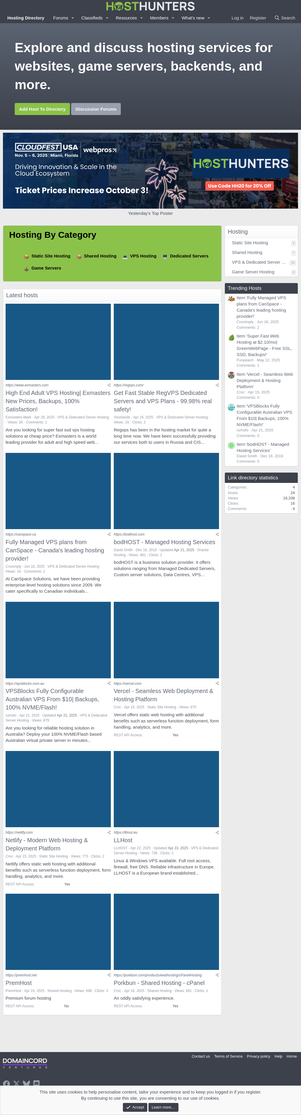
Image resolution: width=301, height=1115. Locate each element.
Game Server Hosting (253, 271)
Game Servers (46, 267)
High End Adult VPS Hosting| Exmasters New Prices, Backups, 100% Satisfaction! (58, 401)
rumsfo (11, 716)
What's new (193, 17)
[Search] (284, 17)
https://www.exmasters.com (27, 385)
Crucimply (13, 567)
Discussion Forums (96, 109)
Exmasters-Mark (18, 418)
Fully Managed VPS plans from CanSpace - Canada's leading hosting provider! (55, 550)
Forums (60, 17)
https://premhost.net (21, 976)
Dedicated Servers (189, 255)
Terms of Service (228, 1056)
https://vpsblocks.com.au (25, 684)
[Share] (109, 385)
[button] (73, 17)
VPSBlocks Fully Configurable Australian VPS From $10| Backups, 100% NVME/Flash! (52, 700)
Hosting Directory (25, 17)
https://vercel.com (127, 684)
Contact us (201, 1056)
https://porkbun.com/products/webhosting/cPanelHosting (158, 976)
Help (278, 1056)
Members (159, 17)
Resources (126, 17)
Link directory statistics (253, 478)
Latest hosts (22, 295)
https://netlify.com (19, 833)
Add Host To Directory (42, 109)
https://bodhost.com (129, 535)
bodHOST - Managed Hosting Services (164, 542)
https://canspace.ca (21, 535)
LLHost (123, 841)
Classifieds (92, 17)
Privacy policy (258, 1056)
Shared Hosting (100, 255)
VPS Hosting (143, 255)
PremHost (19, 984)
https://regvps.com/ (128, 385)
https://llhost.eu (126, 833)
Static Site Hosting (51, 255)
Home (292, 1056)
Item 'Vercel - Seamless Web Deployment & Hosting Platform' (265, 380)
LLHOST (121, 849)
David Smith (123, 550)
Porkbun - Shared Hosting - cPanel (159, 984)
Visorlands (122, 418)
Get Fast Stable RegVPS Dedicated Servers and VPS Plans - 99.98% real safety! (163, 401)
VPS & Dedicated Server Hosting (83, 418)
